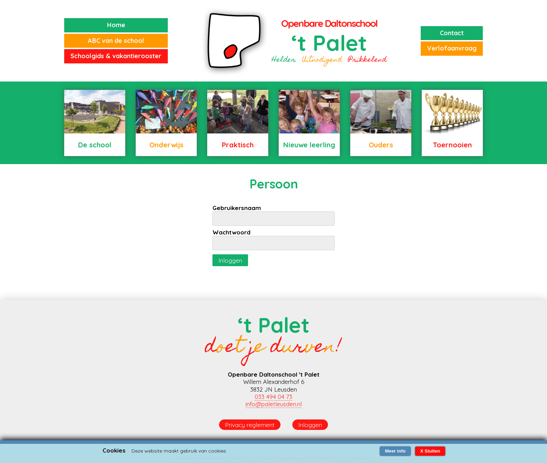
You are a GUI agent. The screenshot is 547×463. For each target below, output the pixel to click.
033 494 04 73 (273, 396)
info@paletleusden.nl (274, 404)
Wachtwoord (231, 232)
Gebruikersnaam (236, 207)
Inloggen (230, 260)
